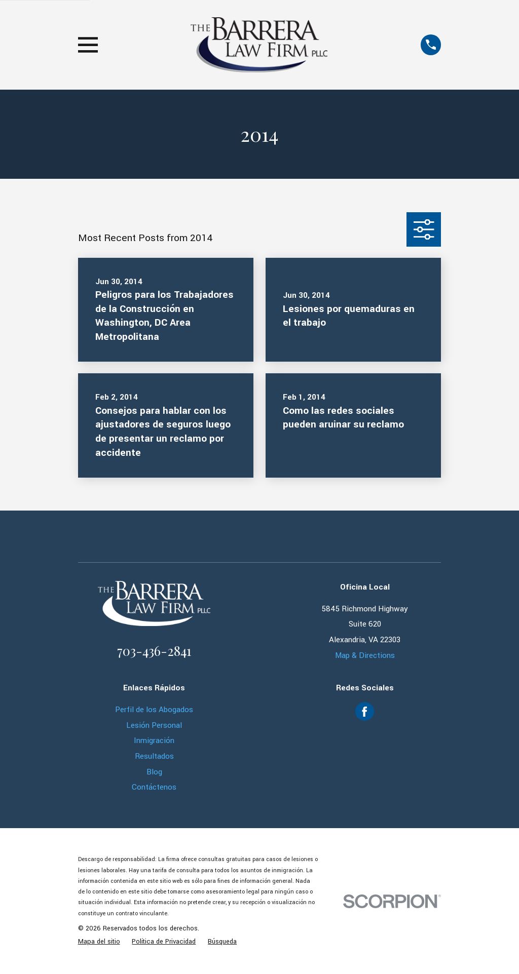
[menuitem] (99, 942)
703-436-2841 (154, 650)
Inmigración (154, 740)
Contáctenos (154, 787)
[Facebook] (364, 712)
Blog (154, 771)
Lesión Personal (154, 725)
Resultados (154, 756)
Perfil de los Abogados (154, 709)
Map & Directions (365, 655)
